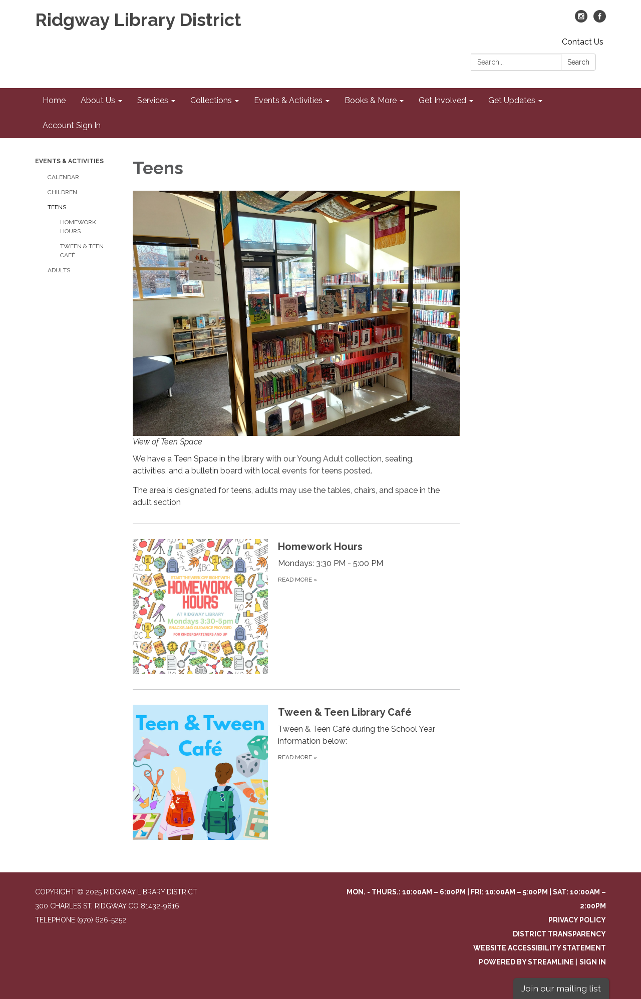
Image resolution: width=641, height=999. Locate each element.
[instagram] (581, 20)
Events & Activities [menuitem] (288, 100)
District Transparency (559, 934)
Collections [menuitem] (211, 100)
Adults (59, 270)
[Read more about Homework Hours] (296, 606)
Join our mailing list (561, 988)
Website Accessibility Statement (539, 948)
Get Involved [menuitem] (442, 100)
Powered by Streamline (526, 962)
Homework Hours (78, 227)
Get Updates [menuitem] (511, 100)
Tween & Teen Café (82, 251)
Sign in (592, 962)
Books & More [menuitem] (371, 100)
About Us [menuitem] (98, 100)
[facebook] (599, 20)
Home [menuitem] (54, 100)
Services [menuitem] (152, 100)
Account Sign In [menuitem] (72, 125)
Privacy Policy (577, 920)
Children (62, 192)
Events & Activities (69, 161)
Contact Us (582, 42)
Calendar (63, 177)
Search (578, 62)
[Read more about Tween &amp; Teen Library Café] (296, 772)
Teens (57, 207)
